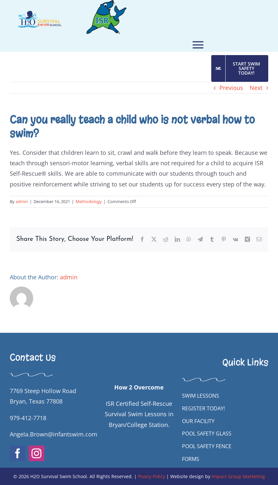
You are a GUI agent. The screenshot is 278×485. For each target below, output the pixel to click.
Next (256, 88)
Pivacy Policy (151, 476)
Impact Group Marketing (238, 476)
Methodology (89, 201)
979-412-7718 (28, 418)
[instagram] (36, 453)
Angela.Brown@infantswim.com (53, 434)
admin (22, 201)
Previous (231, 88)
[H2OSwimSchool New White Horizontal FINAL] (139, 342)
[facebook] (17, 453)
